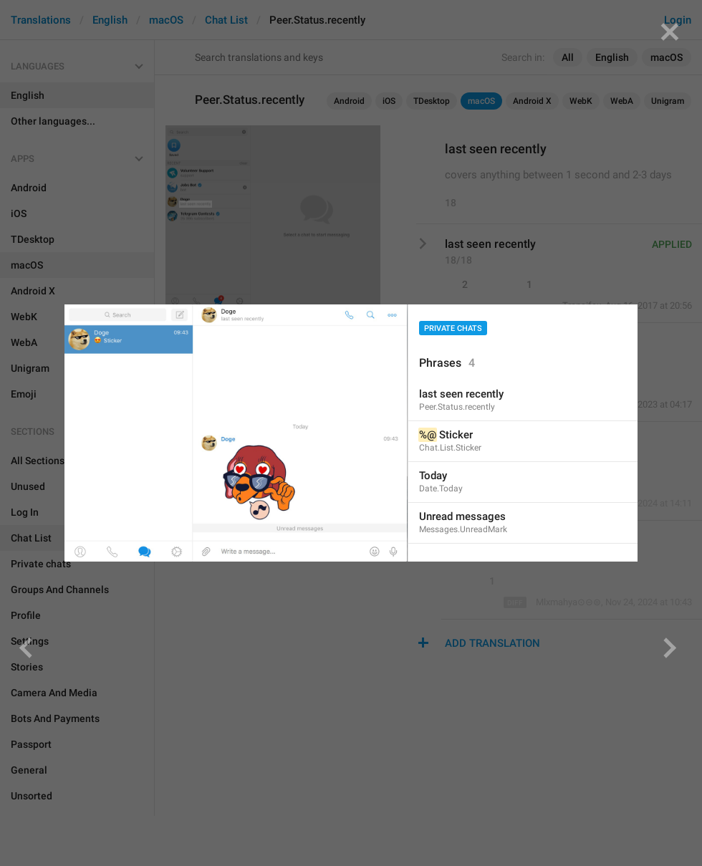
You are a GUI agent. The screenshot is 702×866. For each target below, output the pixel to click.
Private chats (453, 328)
